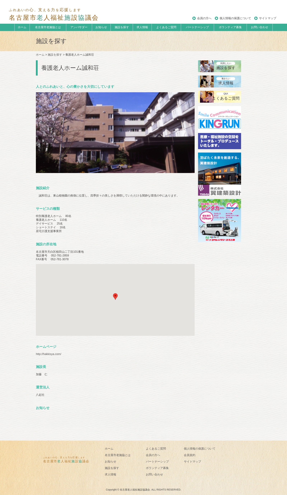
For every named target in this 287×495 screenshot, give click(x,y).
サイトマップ (267, 18)
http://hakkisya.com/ (48, 354)
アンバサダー (79, 27)
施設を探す (122, 27)
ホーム (22, 27)
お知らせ (101, 27)
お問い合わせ (259, 27)
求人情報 (142, 27)
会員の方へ (204, 18)
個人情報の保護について (235, 18)
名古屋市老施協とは (48, 27)
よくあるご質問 (166, 27)
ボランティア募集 (230, 27)
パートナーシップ (197, 27)
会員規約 (189, 455)
